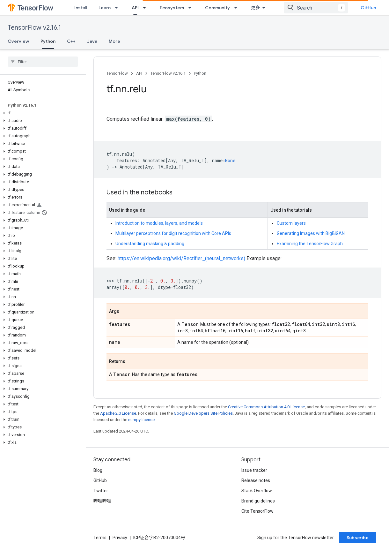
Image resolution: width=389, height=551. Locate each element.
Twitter (100, 490)
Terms (99, 537)
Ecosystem (172, 8)
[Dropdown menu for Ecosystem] (191, 7)
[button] (41, 113)
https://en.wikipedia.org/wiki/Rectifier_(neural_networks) (181, 258)
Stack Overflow (256, 490)
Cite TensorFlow (257, 511)
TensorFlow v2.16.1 (34, 28)
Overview (18, 41)
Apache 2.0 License (118, 413)
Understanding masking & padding (149, 243)
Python (200, 73)
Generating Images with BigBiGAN (311, 233)
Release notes (255, 480)
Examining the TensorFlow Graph (310, 243)
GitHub (368, 8)
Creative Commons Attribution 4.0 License (266, 406)
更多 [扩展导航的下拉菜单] (255, 8)
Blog (97, 470)
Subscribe (358, 537)
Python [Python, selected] (47, 41)
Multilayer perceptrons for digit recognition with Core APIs (173, 233)
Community (217, 8)
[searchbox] (43, 62)
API (139, 73)
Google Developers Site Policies (203, 413)
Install (80, 8)
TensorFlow (117, 73)
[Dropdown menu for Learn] (118, 7)
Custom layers (291, 223)
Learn (105, 8)
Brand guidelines (258, 500)
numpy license (141, 419)
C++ (71, 41)
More (114, 41)
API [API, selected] (135, 8)
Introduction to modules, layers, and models (159, 223)
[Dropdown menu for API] (146, 7)
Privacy (120, 537)
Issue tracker (254, 470)
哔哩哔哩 (102, 500)
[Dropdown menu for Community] (237, 7)
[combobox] (316, 7)
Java (92, 41)
